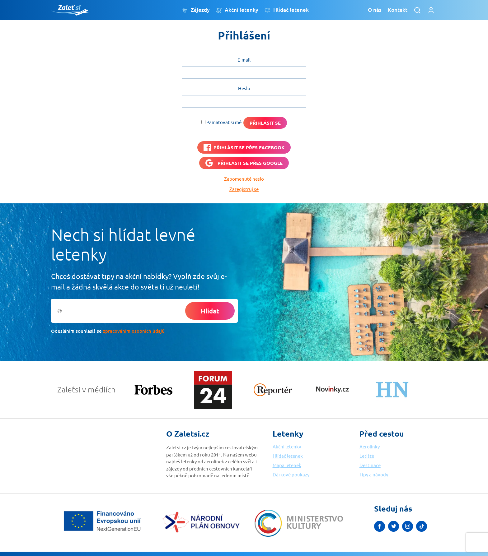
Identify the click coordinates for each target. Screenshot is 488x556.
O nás (375, 9)
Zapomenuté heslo (244, 179)
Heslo (244, 88)
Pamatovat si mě (224, 122)
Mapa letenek (287, 465)
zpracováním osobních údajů (134, 331)
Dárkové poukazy (291, 474)
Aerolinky (369, 446)
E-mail (244, 60)
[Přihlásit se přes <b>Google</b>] (244, 163)
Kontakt (397, 9)
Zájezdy (196, 10)
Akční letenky (237, 10)
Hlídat (210, 311)
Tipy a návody (373, 474)
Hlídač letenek (287, 10)
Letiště (366, 456)
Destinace (370, 465)
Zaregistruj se (244, 189)
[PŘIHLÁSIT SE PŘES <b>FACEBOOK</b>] (244, 147)
